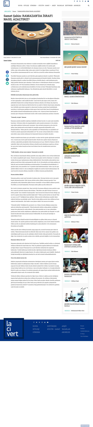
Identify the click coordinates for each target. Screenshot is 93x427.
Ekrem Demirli (75, 44)
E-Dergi (82, 333)
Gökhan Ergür (75, 281)
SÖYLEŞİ (26, 5)
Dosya (14, 11)
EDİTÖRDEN (69, 5)
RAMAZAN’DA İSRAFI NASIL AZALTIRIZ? (29, 11)
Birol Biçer (74, 162)
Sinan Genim (74, 192)
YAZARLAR (60, 5)
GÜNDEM (33, 5)
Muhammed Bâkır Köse (77, 310)
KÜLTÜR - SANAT (44, 5)
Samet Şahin (7, 60)
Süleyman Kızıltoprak (77, 132)
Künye (82, 326)
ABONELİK (77, 5)
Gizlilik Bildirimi (84, 331)
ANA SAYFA (7, 11)
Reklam (82, 328)
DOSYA (20, 5)
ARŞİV (54, 5)
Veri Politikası (84, 336)
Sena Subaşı (74, 73)
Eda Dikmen (74, 103)
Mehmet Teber (75, 221)
